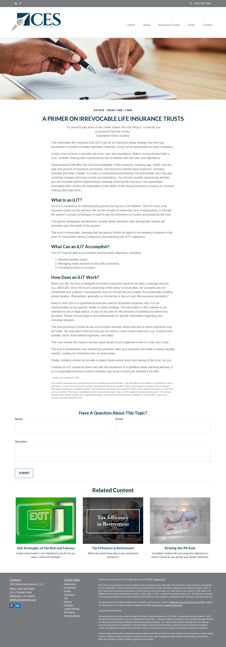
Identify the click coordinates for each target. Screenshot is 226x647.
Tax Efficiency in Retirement (113, 548)
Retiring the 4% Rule (180, 548)
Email (119, 419)
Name (19, 419)
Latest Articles (71, 608)
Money (68, 601)
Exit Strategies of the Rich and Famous (46, 548)
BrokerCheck (159, 579)
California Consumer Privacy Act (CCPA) (187, 602)
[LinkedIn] (16, 3)
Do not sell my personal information (167, 605)
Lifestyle (68, 605)
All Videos (69, 612)
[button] (144, 22)
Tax (66, 598)
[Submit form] (24, 473)
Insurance (69, 594)
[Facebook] (20, 3)
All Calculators (72, 616)
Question (21, 441)
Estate (67, 591)
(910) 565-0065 (200, 3)
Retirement (70, 584)
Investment (70, 587)
